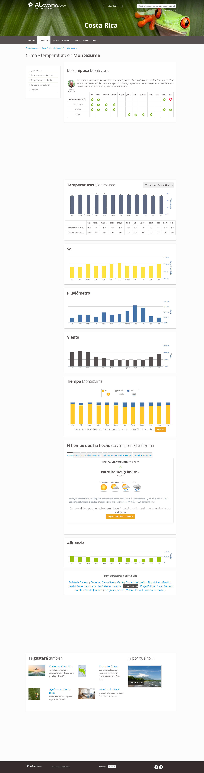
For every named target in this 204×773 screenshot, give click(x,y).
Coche (94, 40)
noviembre (137, 455)
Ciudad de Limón (136, 582)
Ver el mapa (170, 10)
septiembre (119, 455)
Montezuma (130, 586)
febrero (76, 455)
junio (100, 455)
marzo (83, 455)
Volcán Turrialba (154, 590)
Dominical (154, 582)
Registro (160, 429)
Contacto (102, 767)
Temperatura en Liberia (41, 80)
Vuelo (85, 40)
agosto (110, 455)
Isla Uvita (90, 586)
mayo (94, 455)
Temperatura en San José (42, 75)
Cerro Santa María (113, 582)
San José (110, 590)
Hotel (78, 40)
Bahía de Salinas (78, 582)
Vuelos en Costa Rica (61, 666)
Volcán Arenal (134, 590)
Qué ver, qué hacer (60, 40)
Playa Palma (147, 586)
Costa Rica (31, 40)
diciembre (147, 455)
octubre (128, 455)
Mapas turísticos (108, 666)
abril (89, 455)
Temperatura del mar (40, 85)
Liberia (117, 586)
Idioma (112, 767)
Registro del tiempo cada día (120, 516)
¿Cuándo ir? (43, 40)
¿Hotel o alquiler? (109, 689)
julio (105, 455)
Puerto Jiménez (93, 590)
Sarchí (120, 590)
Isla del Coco (75, 586)
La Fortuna (104, 586)
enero (69, 455)
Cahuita (95, 582)
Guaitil (166, 582)
